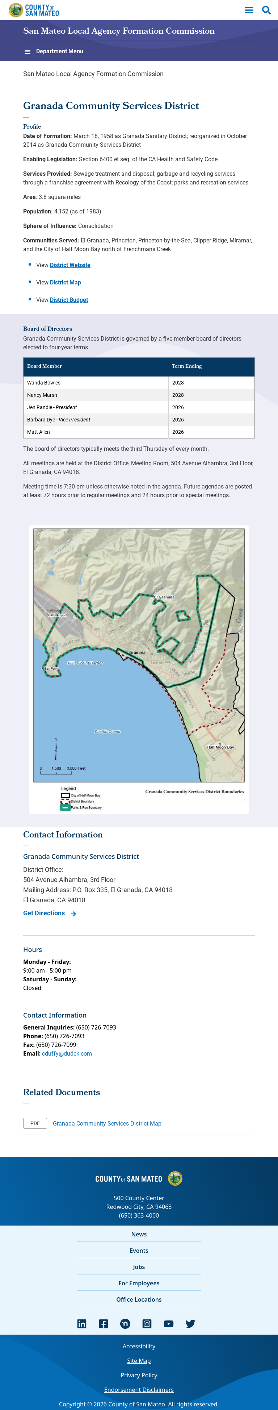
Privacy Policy (139, 1375)
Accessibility (139, 1346)
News (139, 1234)
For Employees (138, 1283)
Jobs (139, 1267)
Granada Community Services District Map (107, 1123)
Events (139, 1251)
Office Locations (139, 1299)
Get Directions (44, 912)
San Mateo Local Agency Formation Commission (119, 32)
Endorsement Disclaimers (139, 1390)
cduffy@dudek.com (67, 1053)
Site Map (139, 1361)
